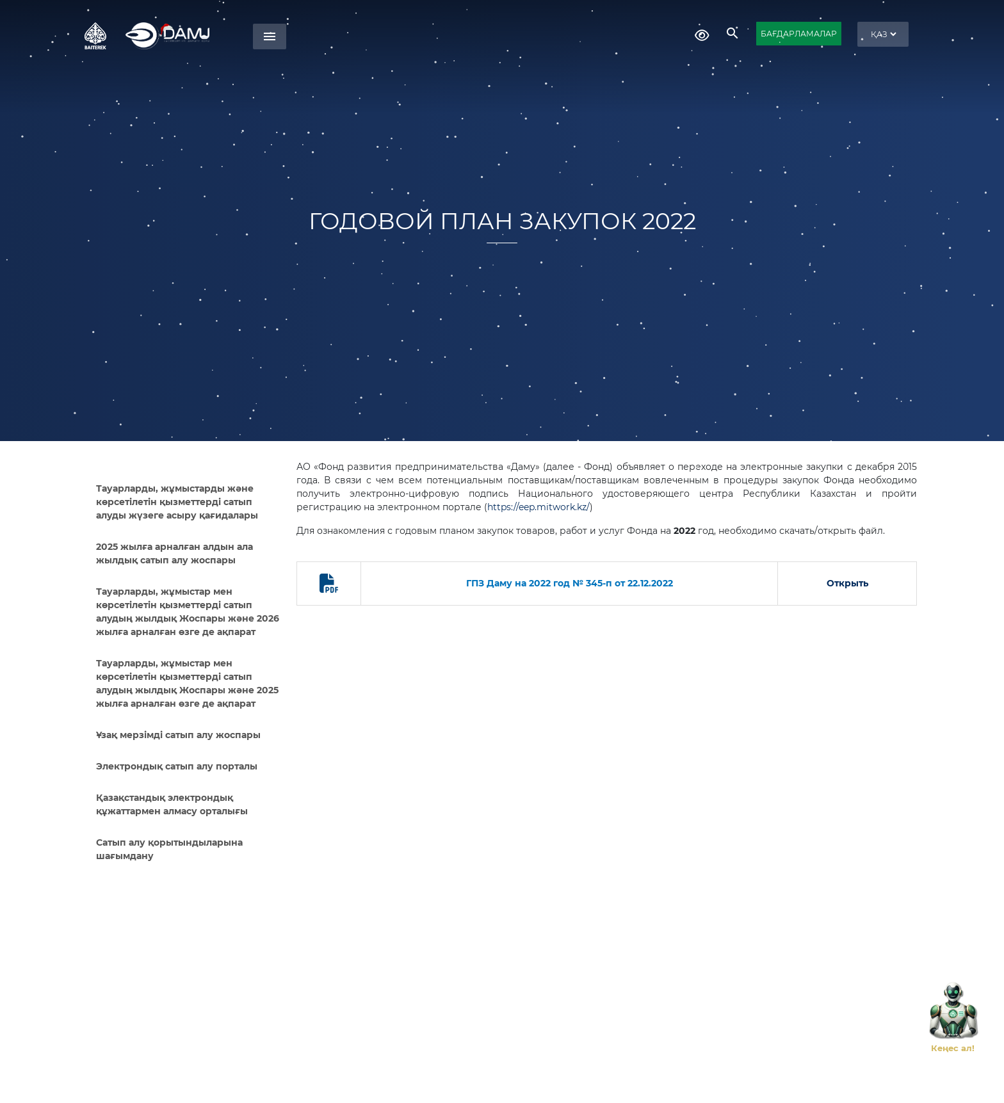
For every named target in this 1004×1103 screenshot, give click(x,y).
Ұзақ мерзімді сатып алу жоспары (178, 735)
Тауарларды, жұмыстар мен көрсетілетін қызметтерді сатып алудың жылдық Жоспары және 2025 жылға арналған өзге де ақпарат (187, 683)
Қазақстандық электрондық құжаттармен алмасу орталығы (172, 804)
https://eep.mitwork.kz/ (538, 507)
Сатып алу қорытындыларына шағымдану (169, 849)
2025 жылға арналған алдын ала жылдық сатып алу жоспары (174, 553)
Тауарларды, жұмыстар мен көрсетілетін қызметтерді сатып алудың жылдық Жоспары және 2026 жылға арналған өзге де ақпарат (187, 612)
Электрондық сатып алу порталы (176, 766)
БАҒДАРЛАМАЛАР (799, 33)
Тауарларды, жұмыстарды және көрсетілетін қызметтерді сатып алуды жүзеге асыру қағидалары (177, 502)
